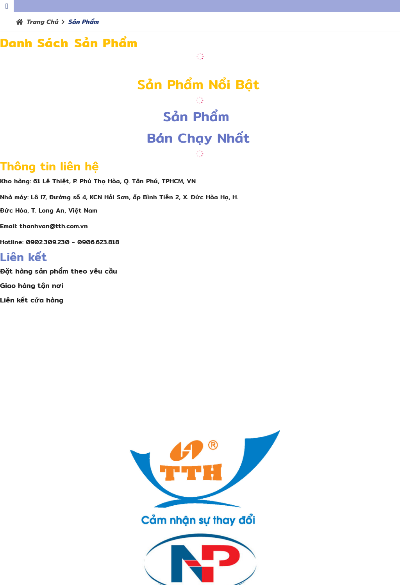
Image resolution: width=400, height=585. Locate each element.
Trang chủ (42, 22)
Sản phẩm (83, 22)
